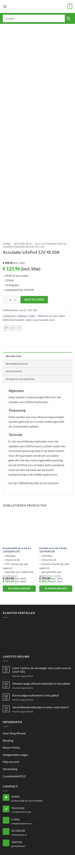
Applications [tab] (14, 341)
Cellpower (22, 285)
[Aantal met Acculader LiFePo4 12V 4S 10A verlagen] (5, 269)
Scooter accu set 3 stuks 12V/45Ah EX (53, 519)
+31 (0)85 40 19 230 (21, 781)
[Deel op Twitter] (13, 298)
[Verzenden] (68, 18)
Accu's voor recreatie (50, 213)
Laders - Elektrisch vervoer (43, 285)
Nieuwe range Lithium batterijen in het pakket (41, 653)
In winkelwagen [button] (19, 558)
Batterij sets (23, 213)
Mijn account (11, 731)
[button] (5, 6)
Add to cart (34, 269)
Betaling (8, 710)
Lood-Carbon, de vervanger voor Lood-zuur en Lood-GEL (41, 639)
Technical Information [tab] (20, 348)
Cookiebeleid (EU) (14, 746)
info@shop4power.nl (21, 793)
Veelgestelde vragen (15, 724)
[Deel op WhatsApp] (6, 298)
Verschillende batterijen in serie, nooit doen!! (40, 677)
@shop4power (18, 815)
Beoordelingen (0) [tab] (17, 333)
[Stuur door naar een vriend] (19, 298)
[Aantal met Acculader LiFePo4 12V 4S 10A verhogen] (15, 269)
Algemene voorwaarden (52, 844)
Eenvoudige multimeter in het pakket (35, 665)
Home (7, 213)
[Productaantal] (10, 269)
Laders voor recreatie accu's (23, 216)
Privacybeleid (25, 844)
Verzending (10, 738)
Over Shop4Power (14, 703)
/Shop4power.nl (19, 804)
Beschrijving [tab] (14, 326)
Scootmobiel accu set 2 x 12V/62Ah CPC (17, 519)
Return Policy (11, 717)
